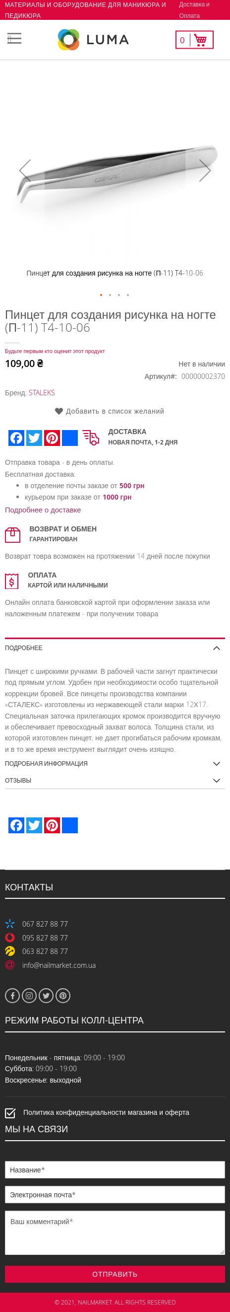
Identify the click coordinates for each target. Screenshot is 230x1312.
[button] (25, 170)
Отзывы (18, 780)
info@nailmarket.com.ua (59, 965)
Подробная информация (46, 763)
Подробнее (23, 647)
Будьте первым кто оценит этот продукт (55, 351)
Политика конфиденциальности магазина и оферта (106, 1112)
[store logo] (115, 40)
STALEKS (42, 392)
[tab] (115, 644)
